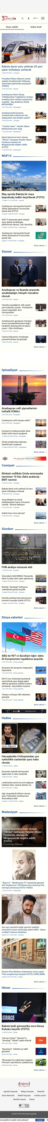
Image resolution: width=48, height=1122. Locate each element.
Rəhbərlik (40, 1092)
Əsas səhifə (12, 27)
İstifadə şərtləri (40, 1095)
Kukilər (32, 1099)
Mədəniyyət (9, 812)
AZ (34, 18)
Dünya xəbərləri (12, 617)
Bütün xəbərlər (39, 245)
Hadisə (6, 718)
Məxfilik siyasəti (19, 1099)
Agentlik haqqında (10, 1092)
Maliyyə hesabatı (27, 1092)
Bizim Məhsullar (8, 1095)
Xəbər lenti (36, 27)
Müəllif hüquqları (24, 1095)
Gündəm (7, 529)
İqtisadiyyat (9, 370)
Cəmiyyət (8, 465)
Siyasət (7, 251)
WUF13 (6, 155)
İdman (6, 987)
